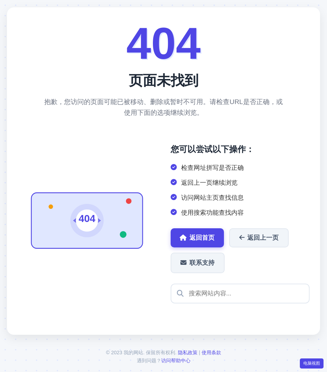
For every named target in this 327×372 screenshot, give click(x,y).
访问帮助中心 (175, 361)
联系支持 (198, 263)
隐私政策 (187, 353)
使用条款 (211, 353)
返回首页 (197, 237)
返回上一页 (260, 237)
